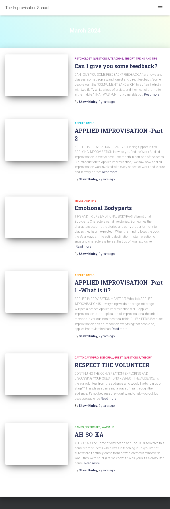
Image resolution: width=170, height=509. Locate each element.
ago (107, 102)
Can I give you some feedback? (116, 66)
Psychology (83, 58)
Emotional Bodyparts (103, 208)
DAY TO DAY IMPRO (87, 357)
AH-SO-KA (89, 434)
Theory (130, 58)
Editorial (106, 357)
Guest (118, 357)
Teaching (116, 58)
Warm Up (108, 427)
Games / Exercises (87, 427)
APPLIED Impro (85, 123)
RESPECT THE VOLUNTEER (112, 365)
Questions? (101, 58)
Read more (151, 94)
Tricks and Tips (147, 58)
